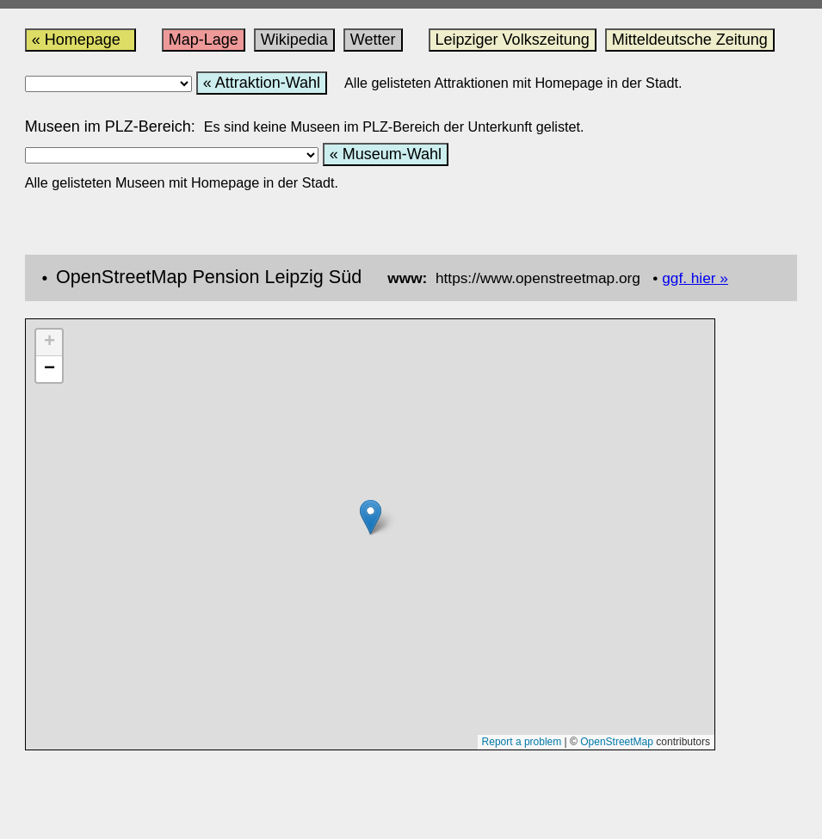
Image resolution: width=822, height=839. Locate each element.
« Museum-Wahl (386, 154)
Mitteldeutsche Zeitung (690, 39)
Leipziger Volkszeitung (513, 39)
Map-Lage (203, 39)
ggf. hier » (695, 278)
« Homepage (80, 39)
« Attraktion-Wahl (261, 82)
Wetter (373, 39)
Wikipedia (294, 39)
